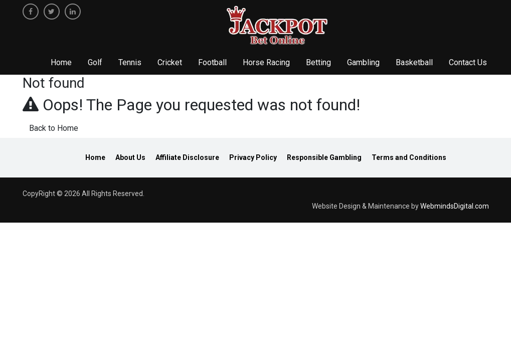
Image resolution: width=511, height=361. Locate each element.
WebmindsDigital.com (454, 206)
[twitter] (52, 12)
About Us (130, 157)
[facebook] (31, 12)
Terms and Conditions (409, 157)
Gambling (363, 62)
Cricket (169, 62)
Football (212, 62)
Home (61, 62)
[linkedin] (73, 12)
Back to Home (53, 128)
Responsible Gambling (324, 157)
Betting (318, 62)
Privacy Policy (253, 157)
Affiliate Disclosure (187, 157)
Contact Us (468, 62)
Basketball (414, 62)
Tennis (129, 62)
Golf (95, 62)
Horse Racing (266, 62)
